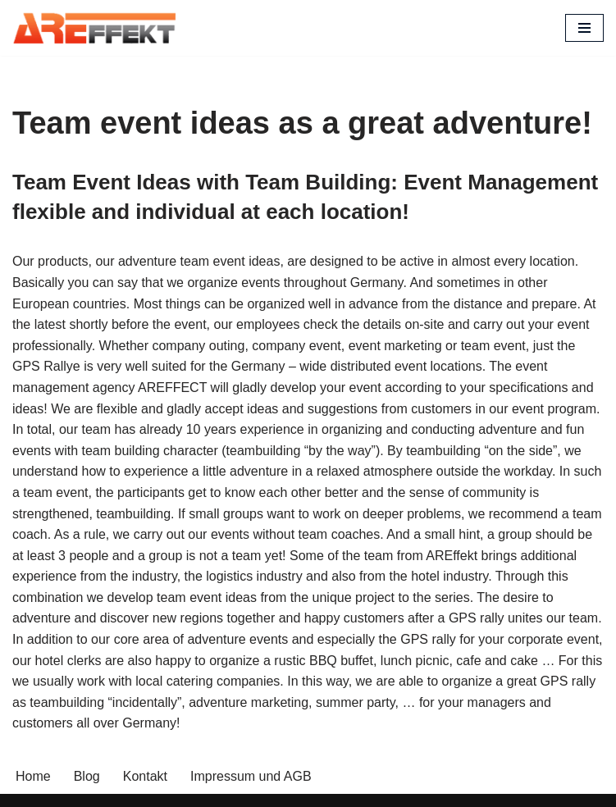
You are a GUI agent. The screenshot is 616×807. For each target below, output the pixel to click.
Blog (87, 776)
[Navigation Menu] (584, 28)
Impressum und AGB (251, 776)
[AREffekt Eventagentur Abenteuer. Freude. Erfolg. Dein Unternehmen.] (94, 27)
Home (33, 776)
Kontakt (145, 776)
